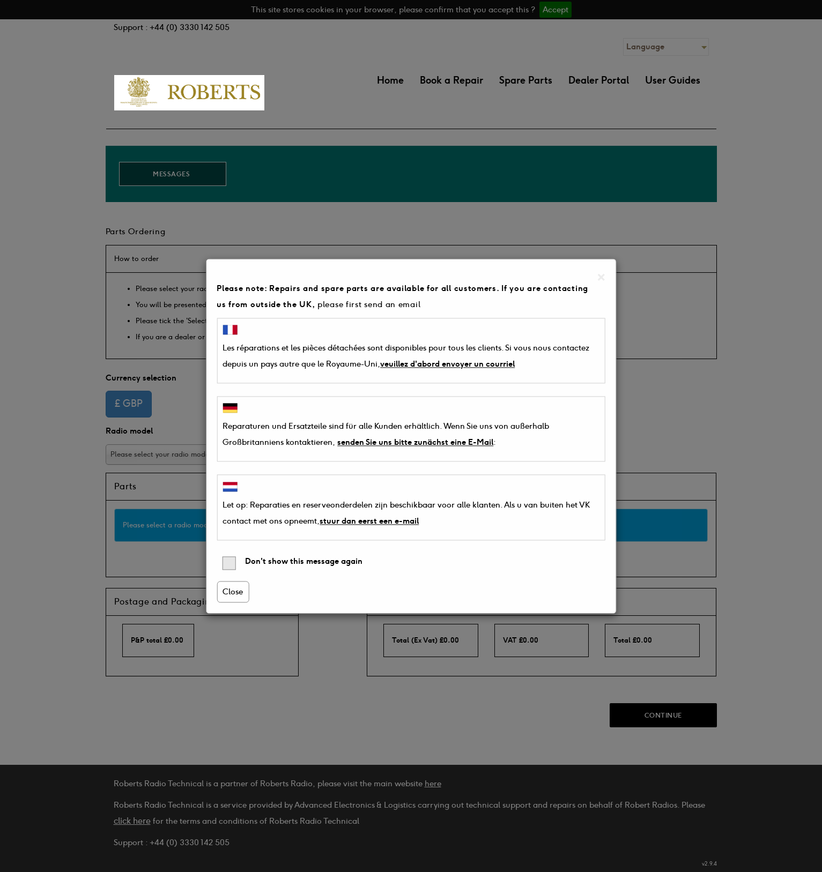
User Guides (672, 80)
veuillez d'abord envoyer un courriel (447, 364)
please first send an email (368, 304)
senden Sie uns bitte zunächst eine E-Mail (415, 443)
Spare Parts (525, 80)
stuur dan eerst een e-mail (369, 521)
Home (390, 80)
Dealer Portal (598, 80)
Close (233, 592)
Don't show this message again (292, 563)
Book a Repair (451, 80)
